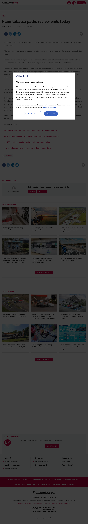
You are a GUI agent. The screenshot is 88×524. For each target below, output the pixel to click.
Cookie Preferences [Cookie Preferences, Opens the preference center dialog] (33, 114)
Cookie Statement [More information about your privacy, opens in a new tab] (49, 107)
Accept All (51, 114)
